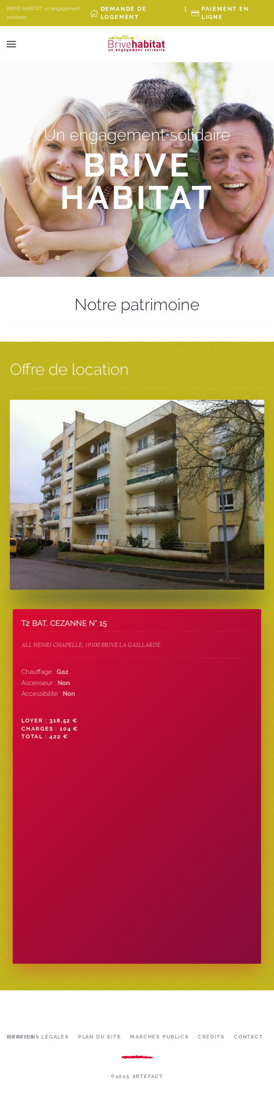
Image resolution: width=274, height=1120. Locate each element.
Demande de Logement (124, 12)
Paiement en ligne (225, 12)
